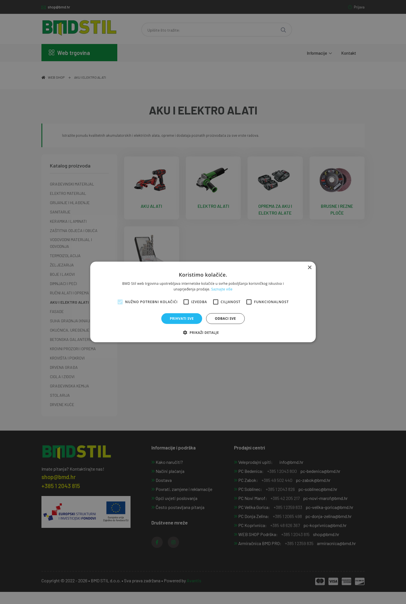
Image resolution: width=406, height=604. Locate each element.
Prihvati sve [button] (182, 318)
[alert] (203, 302)
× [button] (309, 268)
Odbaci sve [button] (225, 318)
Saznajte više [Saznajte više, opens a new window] (221, 289)
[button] (203, 332)
